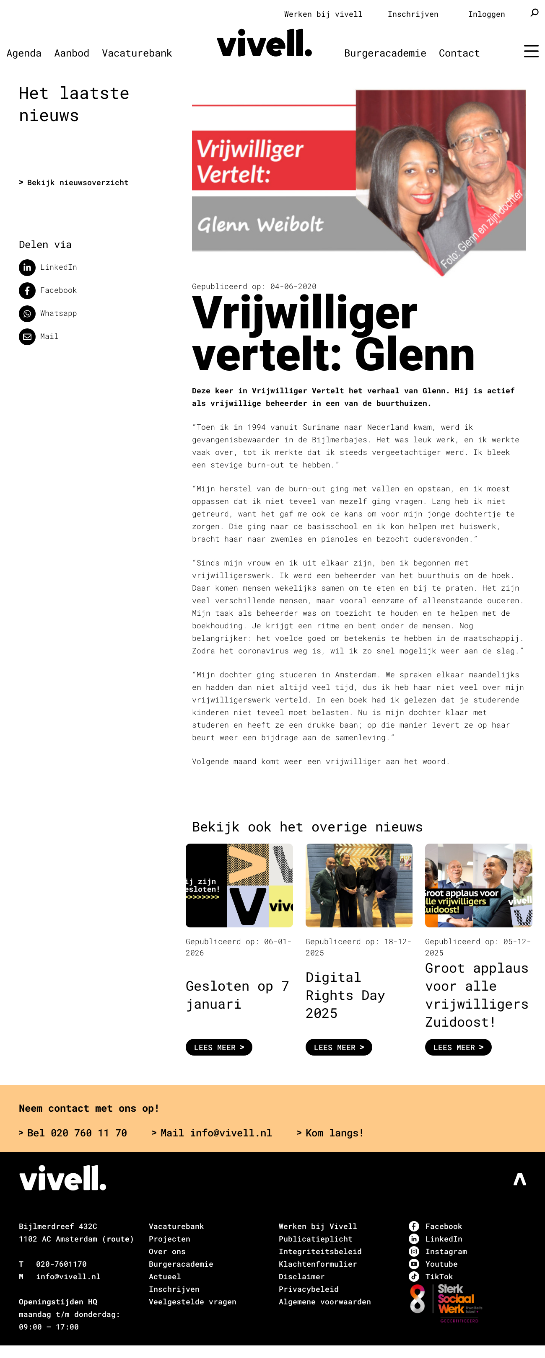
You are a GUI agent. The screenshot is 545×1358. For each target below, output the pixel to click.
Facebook (435, 1226)
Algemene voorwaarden (325, 1301)
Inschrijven (413, 14)
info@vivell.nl (68, 1276)
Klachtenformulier (318, 1264)
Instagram (438, 1251)
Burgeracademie (385, 52)
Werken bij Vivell (318, 1226)
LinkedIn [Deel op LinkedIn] (48, 267)
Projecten (169, 1239)
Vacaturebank (137, 52)
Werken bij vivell (323, 14)
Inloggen (486, 14)
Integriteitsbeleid (320, 1251)
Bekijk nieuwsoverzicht (74, 182)
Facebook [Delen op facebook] (48, 290)
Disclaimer (302, 1276)
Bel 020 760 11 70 (73, 1132)
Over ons (167, 1251)
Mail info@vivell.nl (212, 1132)
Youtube (433, 1264)
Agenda (24, 52)
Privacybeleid (309, 1289)
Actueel (165, 1276)
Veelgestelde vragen (192, 1301)
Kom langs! (330, 1132)
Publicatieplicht (316, 1239)
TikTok (431, 1276)
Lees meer (219, 1047)
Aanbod (71, 52)
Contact (459, 52)
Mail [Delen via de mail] (39, 336)
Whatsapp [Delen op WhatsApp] (48, 313)
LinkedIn (435, 1239)
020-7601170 (61, 1264)
